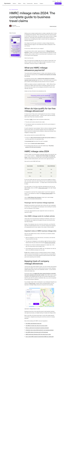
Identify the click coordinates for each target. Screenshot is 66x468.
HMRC (31, 119)
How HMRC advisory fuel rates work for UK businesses (37, 332)
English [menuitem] (61, 1)
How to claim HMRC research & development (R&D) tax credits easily (40, 336)
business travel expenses (50, 242)
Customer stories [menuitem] (30, 3)
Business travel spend (53, 26)
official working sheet (43, 187)
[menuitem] (7, 3)
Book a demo (15, 55)
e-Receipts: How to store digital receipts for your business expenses (39, 330)
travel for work (32, 283)
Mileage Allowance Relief (47, 193)
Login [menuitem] (57, 1)
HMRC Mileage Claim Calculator (34, 197)
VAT (45, 241)
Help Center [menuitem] (54, 1)
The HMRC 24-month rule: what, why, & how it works (36, 325)
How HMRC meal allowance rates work (33, 323)
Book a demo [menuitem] (58, 3)
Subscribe (48, 101)
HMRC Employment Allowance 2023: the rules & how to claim (38, 334)
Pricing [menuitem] (24, 3)
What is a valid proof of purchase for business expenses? (37, 327)
